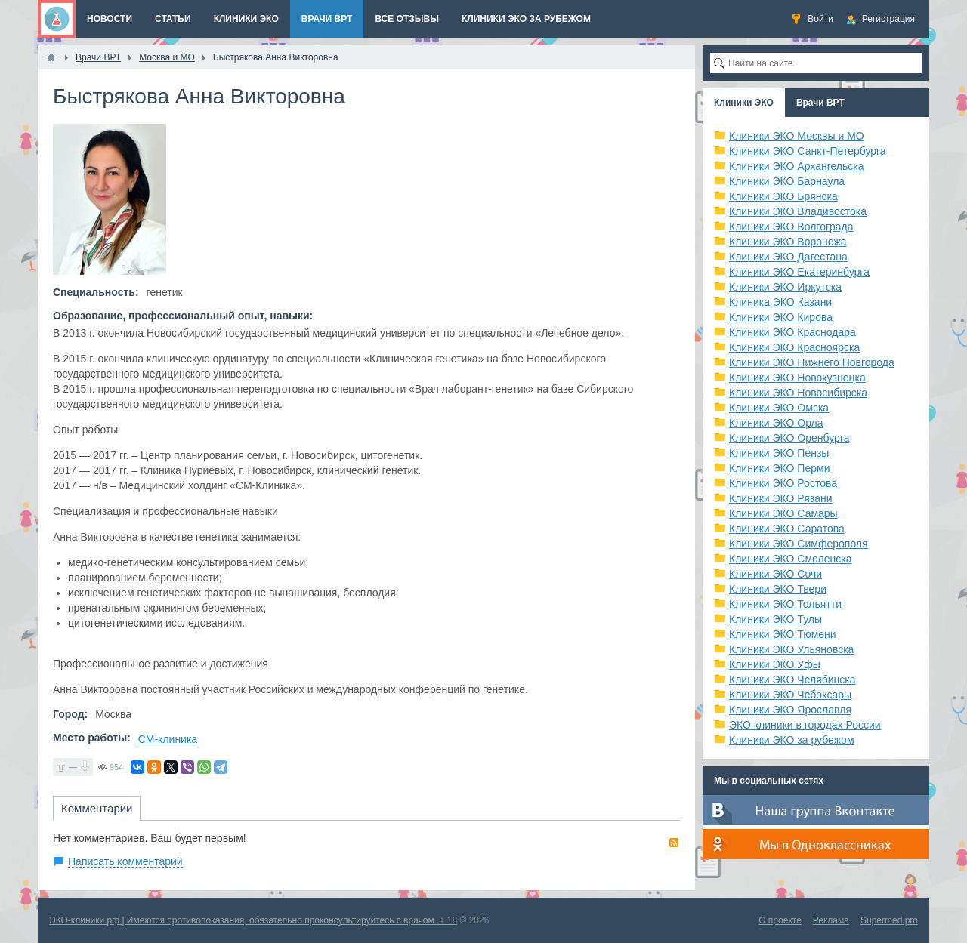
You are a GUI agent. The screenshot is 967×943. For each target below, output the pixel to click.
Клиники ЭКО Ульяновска (791, 649)
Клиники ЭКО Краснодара (792, 332)
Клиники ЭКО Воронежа (788, 242)
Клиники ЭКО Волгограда (791, 226)
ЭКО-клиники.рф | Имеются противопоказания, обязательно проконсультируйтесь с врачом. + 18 (253, 920)
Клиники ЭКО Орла (776, 423)
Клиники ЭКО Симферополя (798, 544)
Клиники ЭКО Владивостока (798, 211)
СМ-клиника (167, 739)
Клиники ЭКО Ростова (783, 483)
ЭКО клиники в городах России (805, 725)
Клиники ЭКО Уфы (774, 664)
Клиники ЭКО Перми (779, 468)
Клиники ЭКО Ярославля (790, 710)
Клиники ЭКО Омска (779, 408)
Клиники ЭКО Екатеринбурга (799, 272)
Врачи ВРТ (820, 102)
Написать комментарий (125, 861)
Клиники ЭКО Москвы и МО (796, 136)
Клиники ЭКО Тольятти (785, 604)
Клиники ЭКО (744, 102)
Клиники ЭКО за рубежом (791, 740)
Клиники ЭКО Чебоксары (790, 695)
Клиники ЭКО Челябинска (792, 679)
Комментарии (96, 808)
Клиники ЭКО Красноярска (794, 347)
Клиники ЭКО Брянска (783, 196)
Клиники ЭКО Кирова (781, 317)
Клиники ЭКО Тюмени (782, 634)
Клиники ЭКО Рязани (781, 498)
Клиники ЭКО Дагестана (788, 257)
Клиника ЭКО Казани (780, 302)
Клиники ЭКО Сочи (775, 574)
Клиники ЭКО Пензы (779, 453)
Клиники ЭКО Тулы (775, 619)
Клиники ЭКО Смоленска (790, 559)
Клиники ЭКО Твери (777, 589)
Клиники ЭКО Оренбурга (789, 438)
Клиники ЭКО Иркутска (785, 287)
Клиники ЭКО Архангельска (796, 166)
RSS (674, 843)
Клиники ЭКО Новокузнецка (797, 377)
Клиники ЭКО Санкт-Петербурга (807, 151)
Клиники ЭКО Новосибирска (798, 393)
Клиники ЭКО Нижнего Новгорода (811, 362)
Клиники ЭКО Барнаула (787, 181)
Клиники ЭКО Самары (783, 513)
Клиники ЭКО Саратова (787, 528)
